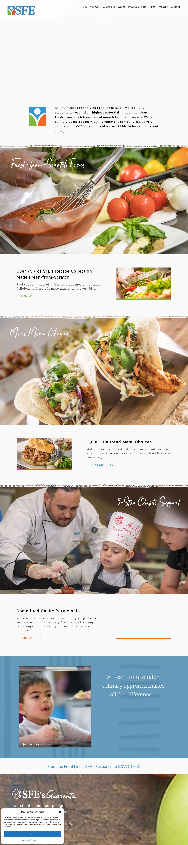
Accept (33, 834)
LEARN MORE (29, 296)
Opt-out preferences (29, 840)
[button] (60, 812)
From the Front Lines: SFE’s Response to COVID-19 (94, 766)
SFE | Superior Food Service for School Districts (21, 10)
